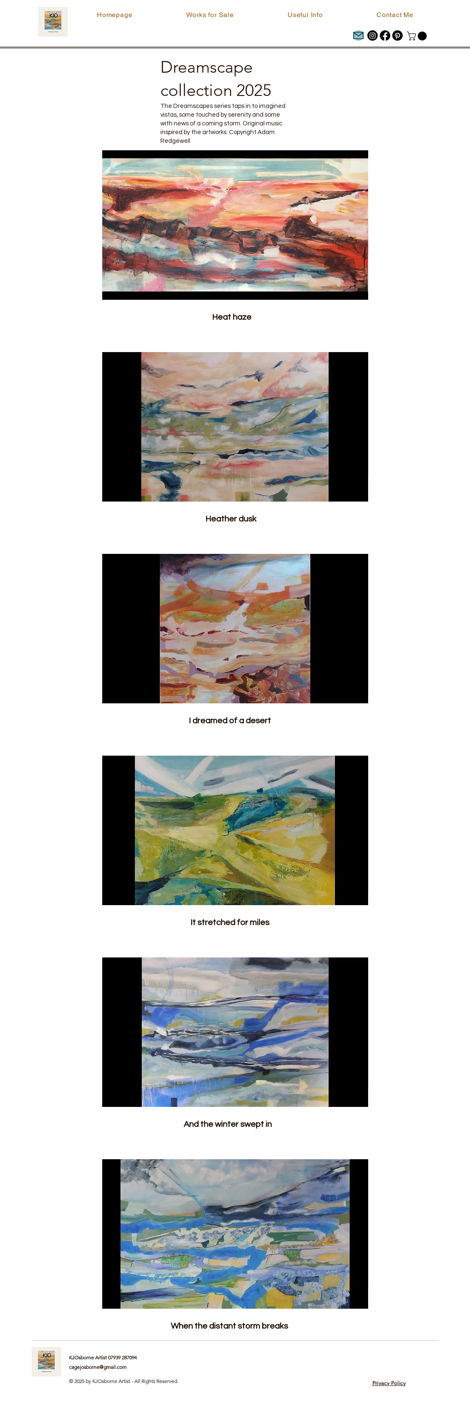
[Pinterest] (397, 35)
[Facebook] (385, 35)
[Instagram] (372, 35)
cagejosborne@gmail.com (97, 1367)
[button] (210, 15)
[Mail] (358, 35)
